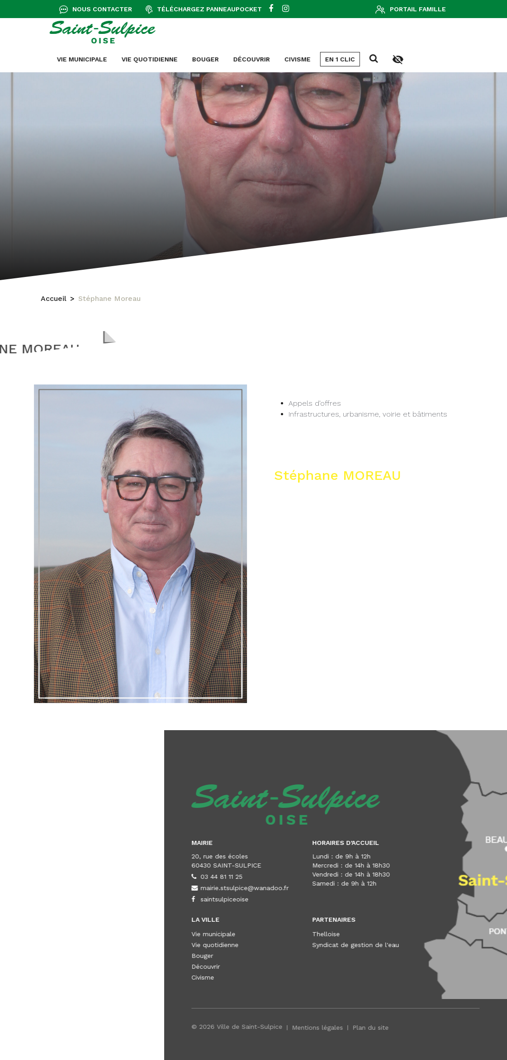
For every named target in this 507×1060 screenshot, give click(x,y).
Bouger (62, 59)
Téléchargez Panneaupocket (209, 9)
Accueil (53, 299)
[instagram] (285, 9)
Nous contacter (102, 9)
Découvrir (108, 59)
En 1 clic (197, 59)
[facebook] (271, 9)
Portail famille (418, 9)
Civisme (154, 59)
